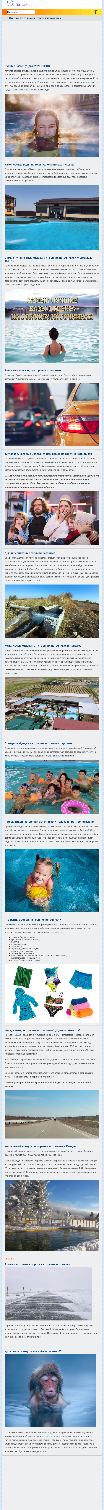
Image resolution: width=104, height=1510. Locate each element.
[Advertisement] (52, 44)
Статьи (13, 18)
